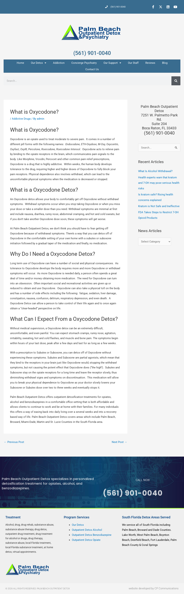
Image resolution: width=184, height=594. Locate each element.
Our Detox (38, 63)
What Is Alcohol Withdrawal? (155, 171)
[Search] (175, 80)
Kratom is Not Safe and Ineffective (159, 205)
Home (20, 62)
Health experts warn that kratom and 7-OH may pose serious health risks (158, 183)
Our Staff (133, 62)
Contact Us (92, 69)
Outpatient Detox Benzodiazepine (91, 535)
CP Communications (167, 588)
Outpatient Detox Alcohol (87, 530)
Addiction (59, 62)
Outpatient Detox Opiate (86, 540)
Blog (164, 62)
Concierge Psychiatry (84, 62)
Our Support (112, 63)
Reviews (150, 62)
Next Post (119, 442)
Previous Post (14, 442)
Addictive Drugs (21, 118)
